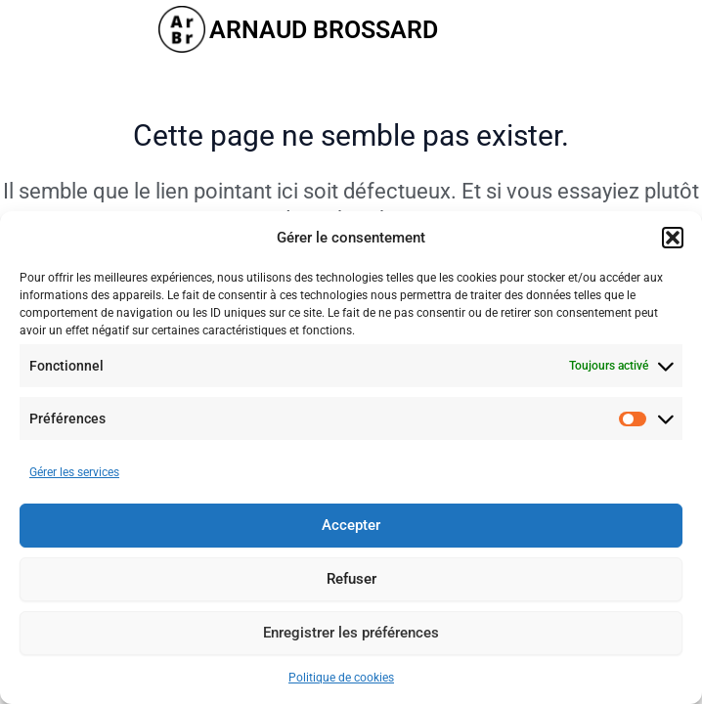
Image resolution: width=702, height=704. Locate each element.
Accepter (351, 525)
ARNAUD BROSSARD (323, 30)
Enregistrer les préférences (351, 632)
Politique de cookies (341, 677)
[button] (672, 237)
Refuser (351, 579)
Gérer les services (74, 472)
